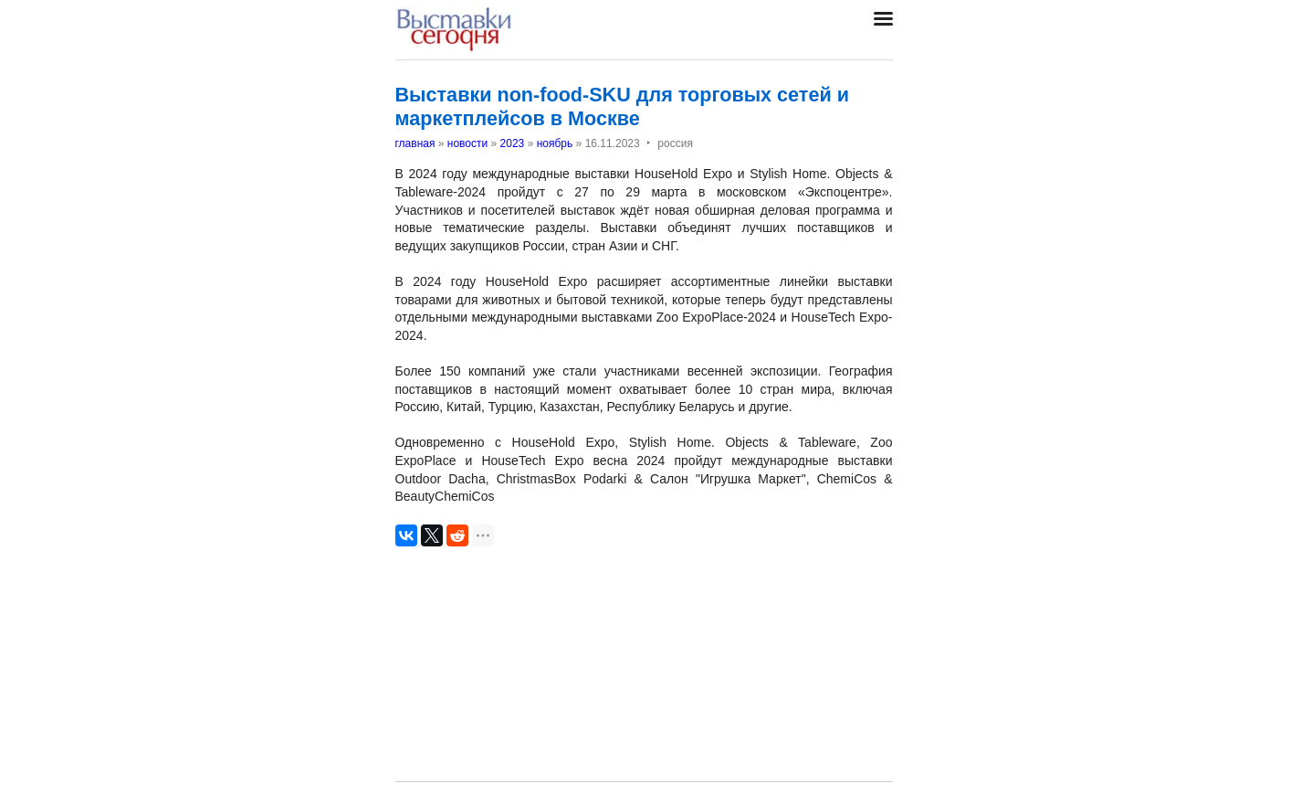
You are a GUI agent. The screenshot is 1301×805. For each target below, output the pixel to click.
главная (415, 143)
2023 (512, 143)
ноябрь (555, 143)
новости (467, 143)
